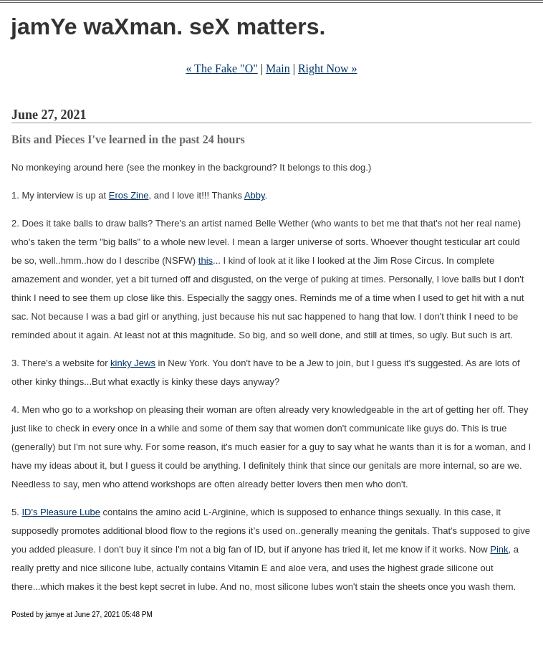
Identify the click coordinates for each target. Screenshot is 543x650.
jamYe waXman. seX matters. (168, 26)
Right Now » (327, 68)
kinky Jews (132, 363)
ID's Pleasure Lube (60, 512)
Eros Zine (129, 195)
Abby (254, 195)
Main (278, 68)
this (205, 260)
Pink (499, 549)
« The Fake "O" (221, 68)
